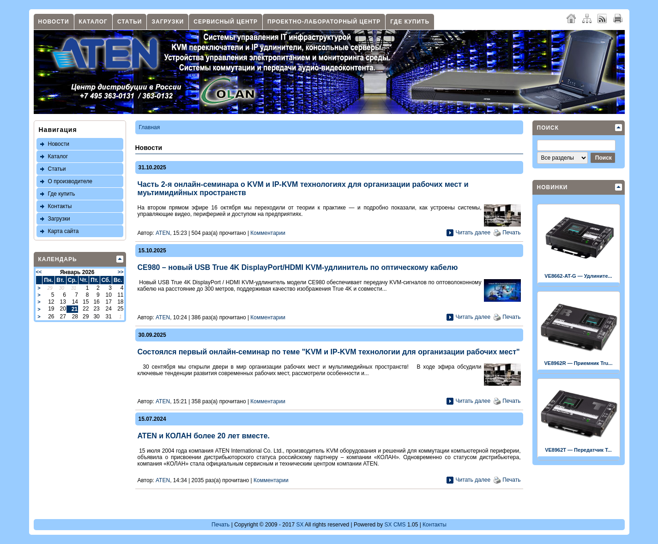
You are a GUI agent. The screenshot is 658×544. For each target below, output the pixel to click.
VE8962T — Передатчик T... (578, 450)
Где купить (409, 21)
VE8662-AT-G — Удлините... (578, 276)
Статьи (129, 21)
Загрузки (167, 21)
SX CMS (395, 524)
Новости (53, 21)
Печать (511, 232)
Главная (149, 127)
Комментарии (267, 233)
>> (121, 272)
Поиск (548, 128)
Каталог (93, 21)
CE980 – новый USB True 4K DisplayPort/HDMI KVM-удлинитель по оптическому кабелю (298, 267)
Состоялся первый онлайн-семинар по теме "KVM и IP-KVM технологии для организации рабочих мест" (329, 352)
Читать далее (473, 232)
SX (299, 524)
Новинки (552, 187)
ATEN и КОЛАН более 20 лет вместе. (204, 436)
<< (39, 272)
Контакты (60, 206)
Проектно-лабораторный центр (323, 21)
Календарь (57, 259)
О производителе (70, 181)
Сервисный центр (225, 21)
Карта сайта (63, 231)
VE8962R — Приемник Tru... (578, 363)
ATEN (163, 233)
